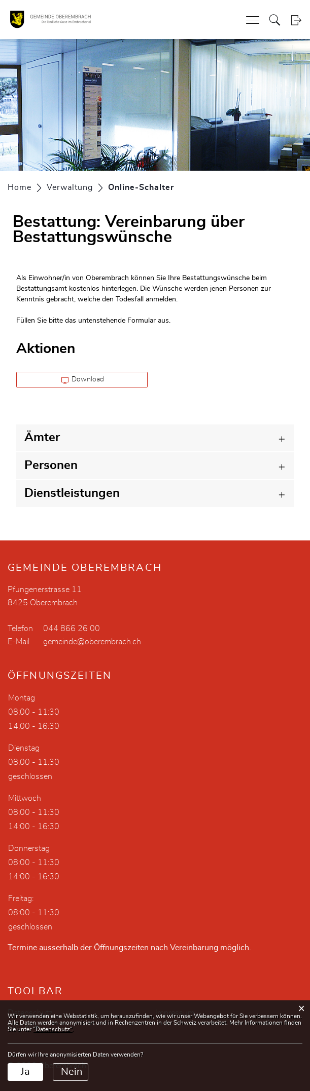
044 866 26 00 (71, 629)
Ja (25, 1072)
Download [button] (83, 380)
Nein (71, 1072)
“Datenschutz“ (52, 1029)
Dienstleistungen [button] (72, 493)
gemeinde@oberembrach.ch (92, 642)
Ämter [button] (42, 438)
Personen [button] (51, 465)
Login (296, 20)
